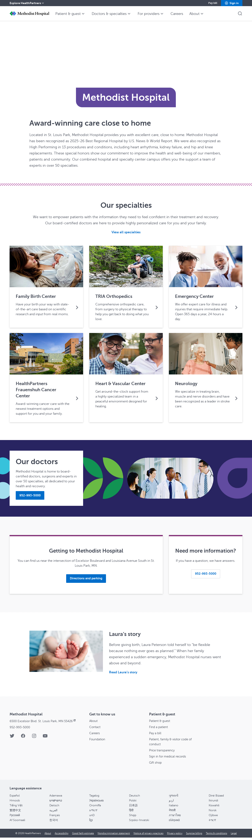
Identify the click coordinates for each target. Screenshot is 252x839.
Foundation (97, 741)
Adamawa (55, 797)
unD (92, 816)
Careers (95, 734)
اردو (171, 801)
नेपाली (172, 811)
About (93, 722)
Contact (95, 728)
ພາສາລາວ (55, 801)
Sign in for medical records (169, 758)
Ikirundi (213, 801)
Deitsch (54, 806)
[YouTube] (45, 738)
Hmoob (15, 801)
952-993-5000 (21, 729)
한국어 (53, 821)
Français (54, 816)
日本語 (133, 806)
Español (15, 797)
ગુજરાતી (173, 797)
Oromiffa (95, 806)
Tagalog (94, 797)
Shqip (132, 816)
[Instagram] (34, 738)
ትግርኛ (212, 821)
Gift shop (155, 764)
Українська (96, 801)
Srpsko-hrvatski (139, 821)
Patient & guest (160, 722)
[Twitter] (12, 738)
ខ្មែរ (91, 821)
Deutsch (134, 797)
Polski (132, 801)
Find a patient (158, 728)
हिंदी (131, 811)
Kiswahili (214, 806)
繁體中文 (15, 811)
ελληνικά (174, 821)
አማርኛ (93, 811)
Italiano (173, 806)
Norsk (212, 811)
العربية (53, 811)
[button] (231, 3)
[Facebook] (23, 738)
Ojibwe (213, 816)
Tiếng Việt (16, 806)
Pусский (15, 816)
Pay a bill (155, 734)
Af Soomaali (17, 821)
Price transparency (163, 752)
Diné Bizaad (216, 797)
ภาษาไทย (175, 816)
